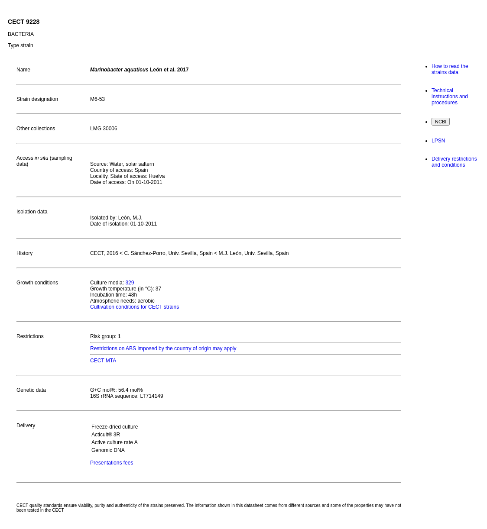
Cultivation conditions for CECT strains (134, 307)
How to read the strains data (450, 69)
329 (129, 283)
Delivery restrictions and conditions (454, 162)
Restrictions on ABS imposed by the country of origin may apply (163, 348)
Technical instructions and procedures (450, 96)
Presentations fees (111, 463)
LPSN (438, 141)
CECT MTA (103, 361)
